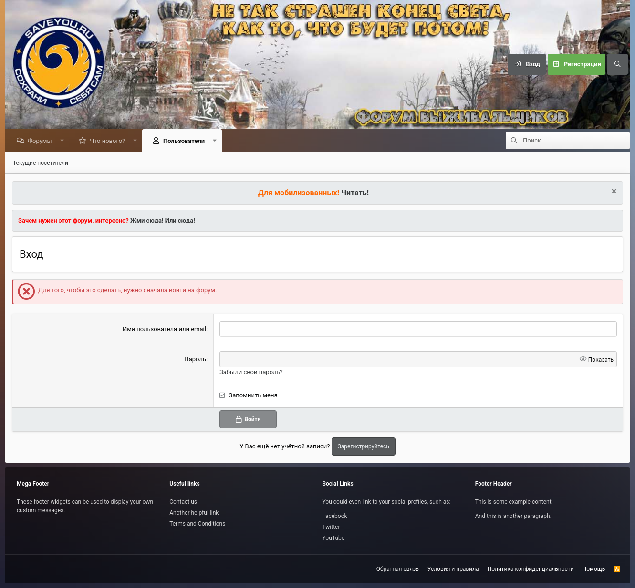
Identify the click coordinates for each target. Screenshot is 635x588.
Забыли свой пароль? (251, 371)
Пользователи (186, 140)
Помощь (594, 569)
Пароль (195, 359)
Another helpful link (194, 512)
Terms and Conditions (197, 523)
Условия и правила (453, 569)
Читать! (355, 192)
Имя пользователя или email (164, 329)
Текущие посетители (40, 163)
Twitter (331, 527)
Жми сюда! (146, 220)
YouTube (334, 538)
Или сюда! (180, 220)
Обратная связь (397, 569)
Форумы (42, 140)
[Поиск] (617, 64)
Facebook (335, 516)
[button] (64, 140)
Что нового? (109, 140)
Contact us (183, 501)
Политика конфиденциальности (531, 569)
